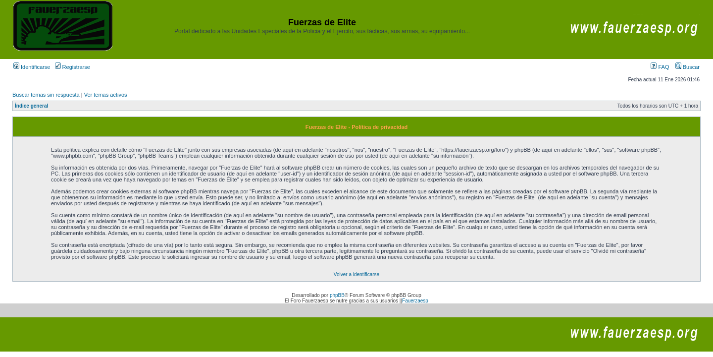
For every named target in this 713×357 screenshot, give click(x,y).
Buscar (687, 67)
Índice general (31, 106)
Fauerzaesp (415, 300)
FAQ (660, 67)
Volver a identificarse (356, 274)
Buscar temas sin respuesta (46, 95)
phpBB (337, 295)
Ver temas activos (105, 95)
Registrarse (72, 67)
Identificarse (31, 67)
